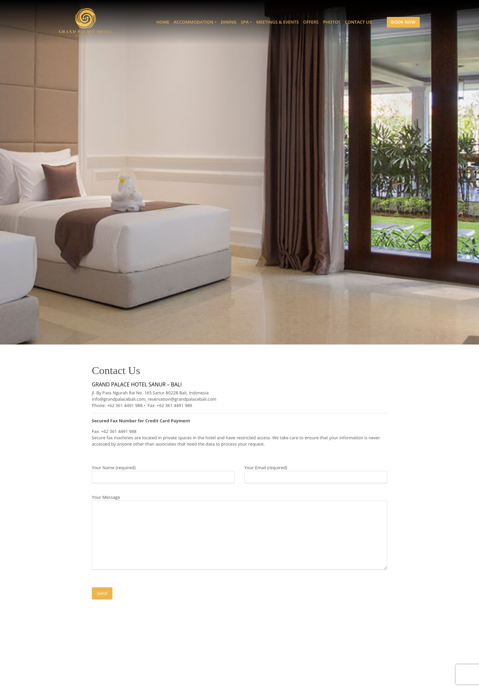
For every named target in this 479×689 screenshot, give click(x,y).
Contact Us (358, 22)
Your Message (239, 532)
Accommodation (193, 22)
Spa (245, 22)
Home (162, 22)
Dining (229, 22)
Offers (311, 22)
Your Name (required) (163, 472)
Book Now (403, 22)
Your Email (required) (315, 472)
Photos (332, 22)
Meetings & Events (277, 22)
